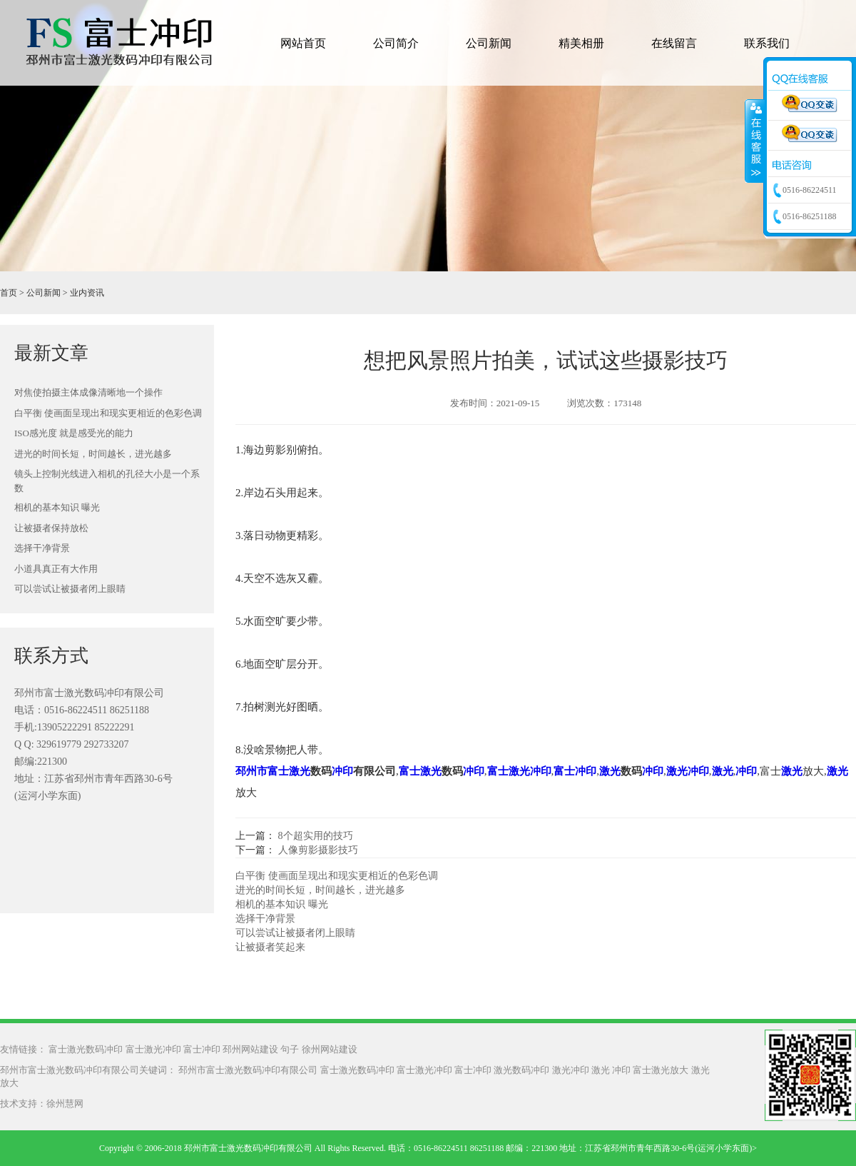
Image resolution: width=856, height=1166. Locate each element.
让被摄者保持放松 (51, 528)
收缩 (755, 141)
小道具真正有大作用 (56, 568)
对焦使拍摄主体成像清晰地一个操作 (88, 392)
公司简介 (396, 43)
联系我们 (767, 43)
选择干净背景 (42, 548)
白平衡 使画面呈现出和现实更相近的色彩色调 (108, 413)
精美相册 (581, 43)
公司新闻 (488, 43)
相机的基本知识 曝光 (57, 507)
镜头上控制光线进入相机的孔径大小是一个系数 (107, 480)
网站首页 (303, 43)
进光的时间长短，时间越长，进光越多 (93, 453)
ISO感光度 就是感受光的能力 (73, 433)
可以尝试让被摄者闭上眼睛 (70, 588)
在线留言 (674, 43)
